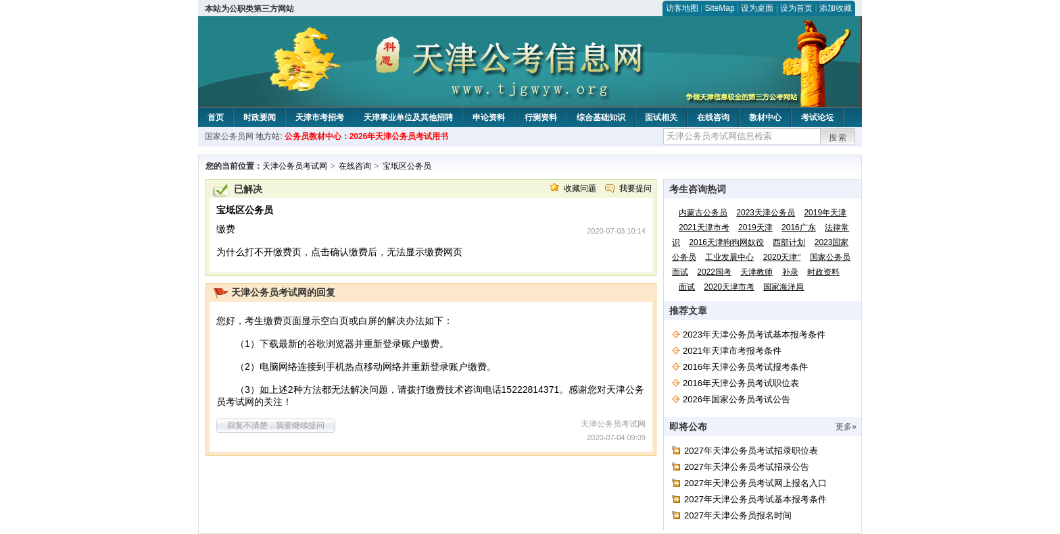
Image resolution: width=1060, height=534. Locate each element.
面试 (687, 287)
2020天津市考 (729, 287)
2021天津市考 (704, 227)
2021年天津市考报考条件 (732, 351)
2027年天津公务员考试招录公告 (746, 467)
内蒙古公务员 (703, 212)
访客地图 (682, 8)
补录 (790, 272)
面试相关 (661, 117)
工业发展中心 (729, 257)
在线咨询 (713, 117)
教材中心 (765, 117)
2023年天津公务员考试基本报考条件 (754, 334)
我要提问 (635, 188)
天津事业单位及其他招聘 (408, 117)
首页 (216, 117)
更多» (846, 426)
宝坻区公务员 (407, 166)
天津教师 (756, 272)
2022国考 (714, 272)
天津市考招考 (319, 117)
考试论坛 (817, 117)
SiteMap (720, 8)
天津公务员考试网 (294, 166)
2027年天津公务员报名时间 (738, 515)
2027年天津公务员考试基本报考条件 (755, 499)
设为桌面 (757, 8)
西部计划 (789, 242)
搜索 (838, 137)
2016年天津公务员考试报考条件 (745, 367)
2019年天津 (825, 212)
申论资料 (489, 117)
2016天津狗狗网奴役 (726, 242)
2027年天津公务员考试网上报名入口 (755, 483)
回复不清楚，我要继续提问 (275, 425)
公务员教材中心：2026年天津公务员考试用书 (367, 136)
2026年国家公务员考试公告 (736, 399)
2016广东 (798, 227)
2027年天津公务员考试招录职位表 (751, 451)
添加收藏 (835, 8)
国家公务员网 (229, 136)
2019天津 (755, 227)
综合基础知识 (601, 117)
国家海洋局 (783, 287)
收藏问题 (580, 188)
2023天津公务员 (765, 212)
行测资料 (541, 117)
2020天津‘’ (782, 257)
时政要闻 (259, 117)
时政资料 (823, 272)
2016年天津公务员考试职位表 (741, 383)
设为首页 (796, 8)
